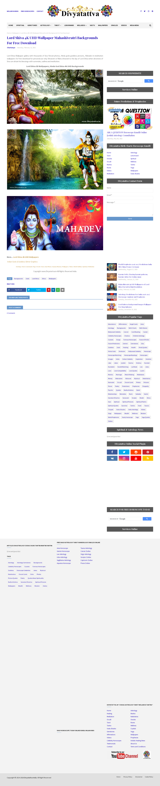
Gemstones (134, 343)
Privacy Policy (128, 777)
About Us (134, 744)
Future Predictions (114, 343)
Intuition (148, 359)
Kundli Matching (123, 367)
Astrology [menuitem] (45, 25)
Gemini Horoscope (63, 551)
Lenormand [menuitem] (69, 25)
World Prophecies (113, 417)
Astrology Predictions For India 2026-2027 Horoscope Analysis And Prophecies (134, 295)
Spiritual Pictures (127, 402)
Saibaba (138, 394)
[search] (124, 81)
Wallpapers (15, 33)
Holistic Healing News (138, 741)
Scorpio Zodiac (86, 557)
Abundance (112, 324)
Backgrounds (18, 279)
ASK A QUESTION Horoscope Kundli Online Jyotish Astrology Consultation (127, 134)
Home (9, 33)
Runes (109, 168)
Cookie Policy (149, 777)
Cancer (126, 332)
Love (109, 371)
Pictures (146, 382)
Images (110, 359)
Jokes (116, 363)
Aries (142, 324)
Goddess (111, 347)
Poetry (117, 386)
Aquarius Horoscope (64, 563)
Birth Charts (132, 328)
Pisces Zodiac (85, 563)
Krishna (138, 363)
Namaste (111, 382)
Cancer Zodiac (86, 551)
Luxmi (142, 371)
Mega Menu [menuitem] (134, 25)
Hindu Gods (112, 351)
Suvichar (124, 406)
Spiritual (84, 266)
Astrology (18, 266)
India (117, 359)
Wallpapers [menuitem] (103, 25)
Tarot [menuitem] (57, 25)
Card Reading (136, 332)
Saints (146, 394)
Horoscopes (143, 355)
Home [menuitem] (10, 25)
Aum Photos (48, 266)
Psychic (110, 390)
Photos (138, 382)
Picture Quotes (13, 578)
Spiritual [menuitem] (20, 25)
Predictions (125, 386)
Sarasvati (126, 398)
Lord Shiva (35, 279)
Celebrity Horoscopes (114, 336)
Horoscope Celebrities (23, 570)
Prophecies (135, 386)
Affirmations (123, 324)
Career (145, 332)
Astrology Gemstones (23, 563)
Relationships (112, 394)
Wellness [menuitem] (81, 25)
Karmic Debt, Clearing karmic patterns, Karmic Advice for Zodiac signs (133, 275)
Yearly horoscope (127, 417)
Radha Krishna (128, 390)
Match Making (129, 375)
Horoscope (147, 351)
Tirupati (110, 409)
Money (110, 378)
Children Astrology (138, 336)
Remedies (123, 394)
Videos (71, 266)
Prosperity (145, 386)
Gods (27, 279)
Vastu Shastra (135, 174)
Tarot (23, 266)
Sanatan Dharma (56, 266)
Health (133, 347)
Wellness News (12, 11)
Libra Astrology (62, 557)
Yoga (34, 266)
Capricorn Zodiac (87, 560)
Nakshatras (146, 378)
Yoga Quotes (146, 417)
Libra (147, 367)
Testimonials (111, 744)
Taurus (146, 406)
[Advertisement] (130, 49)
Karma (131, 363)
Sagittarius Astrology (64, 560)
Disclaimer (138, 777)
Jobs (109, 363)
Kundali (147, 363)
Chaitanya (11, 48)
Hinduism (122, 351)
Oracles (109, 159)
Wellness (133, 162)
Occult (38, 266)
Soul (109, 402)
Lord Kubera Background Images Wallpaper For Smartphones (134, 305)
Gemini (125, 343)
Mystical (137, 378)
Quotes (118, 390)
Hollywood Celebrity (134, 351)
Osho (32, 574)
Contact (40, 11)
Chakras (127, 336)
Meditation (91, 266)
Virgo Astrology (86, 554)
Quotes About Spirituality (36, 578)
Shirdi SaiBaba (78, 266)
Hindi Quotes (143, 347)
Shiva (44, 279)
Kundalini (111, 367)
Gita (142, 343)
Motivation (119, 378)
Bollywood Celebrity (114, 332)
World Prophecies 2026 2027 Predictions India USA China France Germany (135, 265)
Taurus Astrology (86, 548)
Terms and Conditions (138, 747)
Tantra (133, 165)
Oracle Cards (129, 382)
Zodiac (110, 421)
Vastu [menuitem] (92, 25)
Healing (125, 347)
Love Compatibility (120, 371)
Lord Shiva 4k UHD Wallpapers (26, 257)
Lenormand (29, 266)
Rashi (138, 390)
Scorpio (134, 398)
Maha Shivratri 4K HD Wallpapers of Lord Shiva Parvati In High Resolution (133, 285)
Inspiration (139, 359)
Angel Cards (134, 324)
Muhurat (128, 378)
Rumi (130, 394)
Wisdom (143, 413)
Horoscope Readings (130, 355)
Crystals (110, 340)
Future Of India (144, 340)
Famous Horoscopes (130, 340)
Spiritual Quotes (113, 406)
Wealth (126, 413)
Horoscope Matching (114, 355)
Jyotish (123, 363)
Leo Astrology (61, 554)
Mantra (109, 165)
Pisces (110, 386)
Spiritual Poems (141, 402)
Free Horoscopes (27, 11)
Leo (141, 367)
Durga (118, 340)
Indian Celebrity (127, 359)
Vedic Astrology (133, 409)
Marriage (119, 375)
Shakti (142, 398)
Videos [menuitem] (124, 25)
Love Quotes (133, 371)
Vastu (42, 266)
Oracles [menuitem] (114, 25)
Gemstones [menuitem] (32, 25)
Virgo (109, 413)
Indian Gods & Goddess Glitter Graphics (22, 261)
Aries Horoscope (62, 548)
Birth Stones (143, 328)
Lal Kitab (134, 367)
